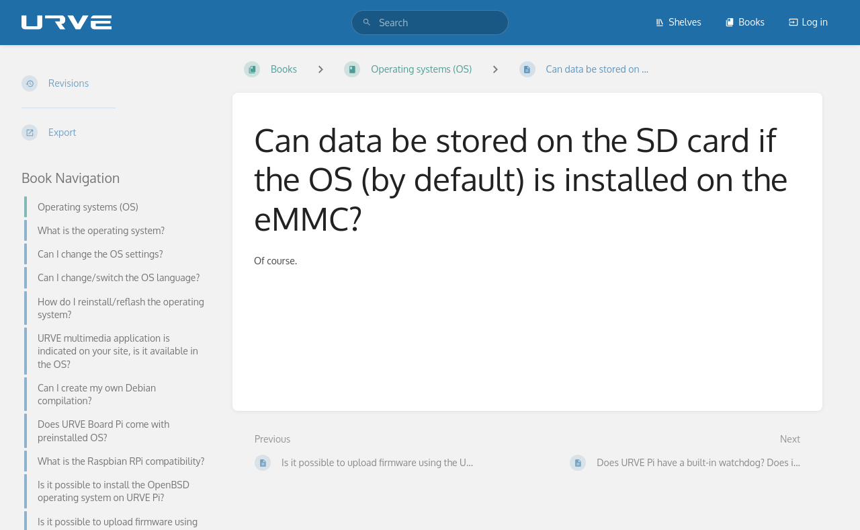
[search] (430, 22)
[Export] (116, 132)
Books (745, 22)
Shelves (678, 22)
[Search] (367, 22)
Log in (808, 22)
